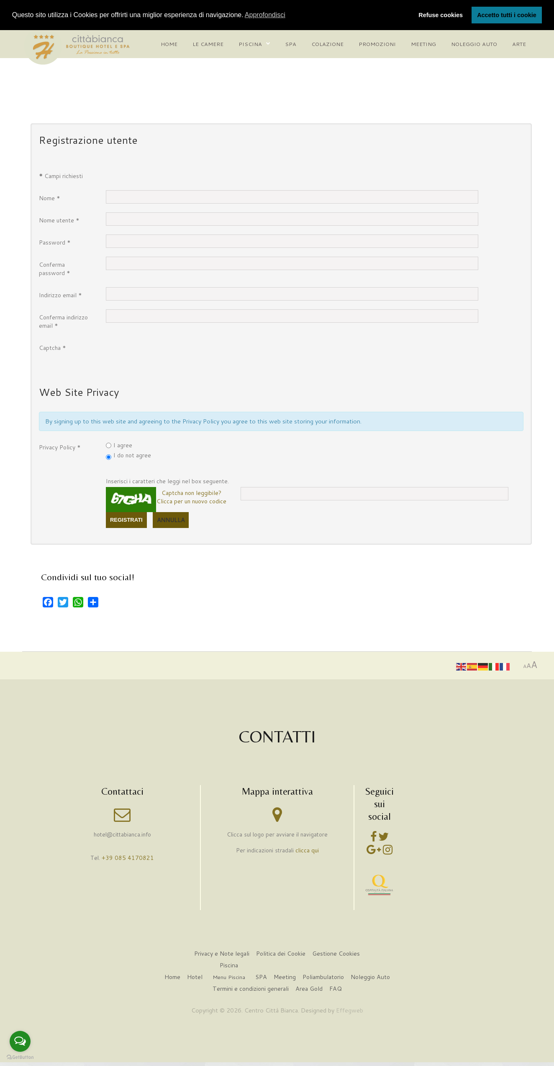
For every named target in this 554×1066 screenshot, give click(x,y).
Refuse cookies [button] (440, 15)
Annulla (171, 519)
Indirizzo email (60, 295)
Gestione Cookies (337, 953)
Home (169, 43)
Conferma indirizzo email (63, 321)
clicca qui (307, 850)
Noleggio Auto (371, 977)
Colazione (327, 43)
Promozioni (377, 43)
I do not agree (132, 455)
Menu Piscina (227, 977)
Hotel (193, 977)
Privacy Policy (60, 447)
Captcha (52, 347)
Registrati (126, 519)
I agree (122, 445)
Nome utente (59, 220)
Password (55, 242)
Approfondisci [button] (265, 14)
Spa (290, 43)
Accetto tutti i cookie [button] (506, 15)
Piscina (250, 43)
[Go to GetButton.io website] (20, 1057)
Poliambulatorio (323, 977)
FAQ (336, 988)
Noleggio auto (474, 43)
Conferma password (54, 268)
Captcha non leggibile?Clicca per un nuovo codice (191, 496)
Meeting (423, 43)
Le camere (207, 43)
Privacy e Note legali (221, 953)
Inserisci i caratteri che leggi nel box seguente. (167, 481)
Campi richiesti (61, 175)
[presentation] (169, 355)
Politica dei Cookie (280, 953)
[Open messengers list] (20, 1041)
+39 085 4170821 (128, 858)
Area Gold (309, 988)
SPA (260, 977)
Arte (519, 43)
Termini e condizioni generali (250, 988)
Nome (49, 198)
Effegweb (349, 1010)
